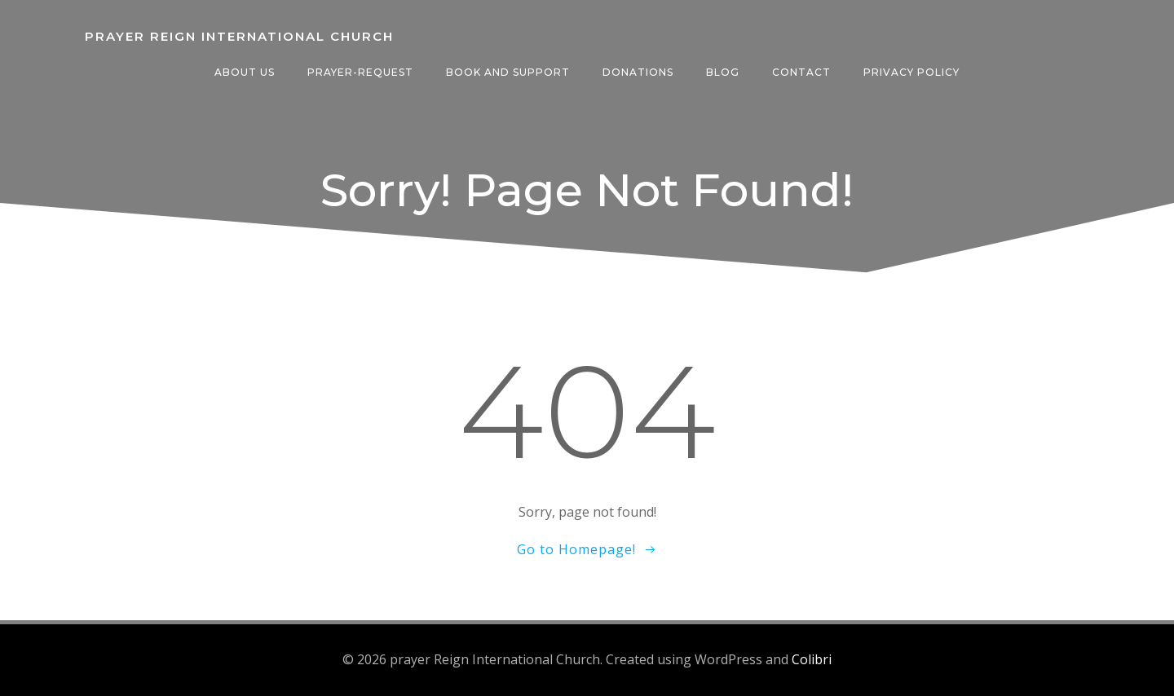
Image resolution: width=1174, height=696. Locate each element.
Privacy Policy (911, 72)
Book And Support (508, 72)
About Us (244, 72)
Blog (722, 72)
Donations (637, 72)
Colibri (812, 659)
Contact (801, 72)
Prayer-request (360, 72)
